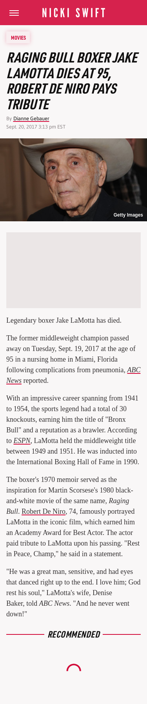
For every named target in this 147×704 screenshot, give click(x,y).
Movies (18, 37)
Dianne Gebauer (31, 118)
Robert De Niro (43, 511)
